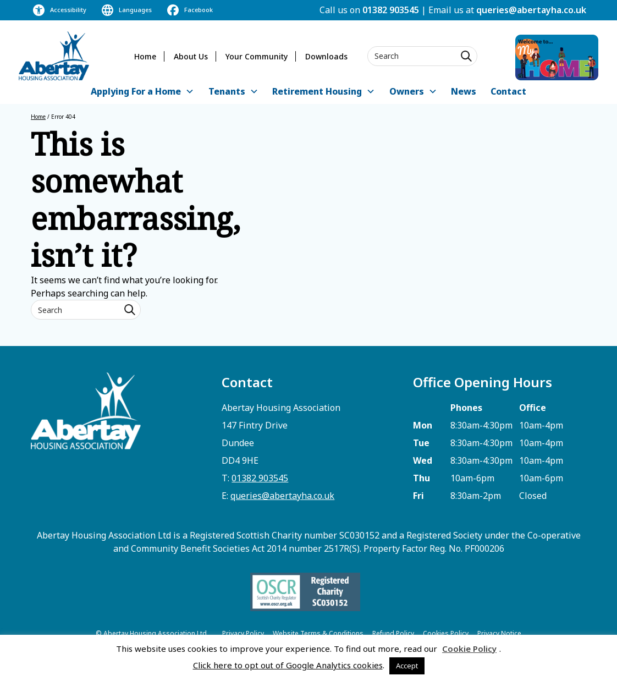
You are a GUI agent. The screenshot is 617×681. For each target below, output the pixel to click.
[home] (54, 55)
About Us (191, 56)
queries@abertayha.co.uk (531, 10)
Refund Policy (393, 633)
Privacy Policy (243, 633)
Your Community (256, 56)
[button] (142, 92)
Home (145, 56)
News (463, 91)
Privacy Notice (499, 633)
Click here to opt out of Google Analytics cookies (288, 665)
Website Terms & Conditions (318, 633)
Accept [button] (407, 666)
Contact (508, 91)
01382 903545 (390, 10)
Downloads (326, 56)
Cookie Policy (469, 648)
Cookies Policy (446, 633)
